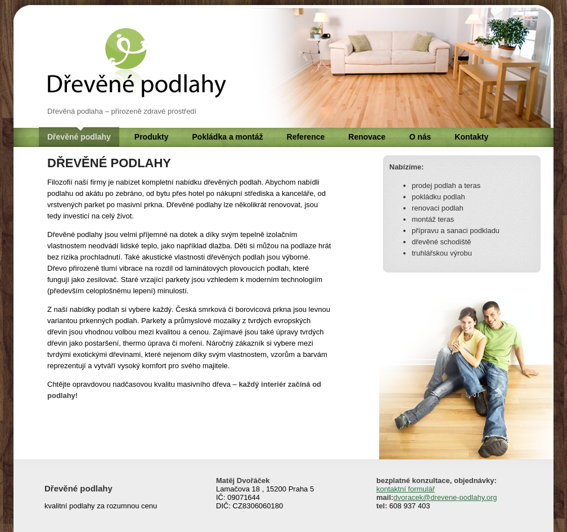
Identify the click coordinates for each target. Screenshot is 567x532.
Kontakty (471, 136)
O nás (420, 136)
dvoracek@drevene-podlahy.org (445, 497)
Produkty (151, 136)
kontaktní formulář (405, 489)
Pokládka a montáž (227, 136)
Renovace (366, 136)
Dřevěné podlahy (79, 136)
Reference (306, 136)
